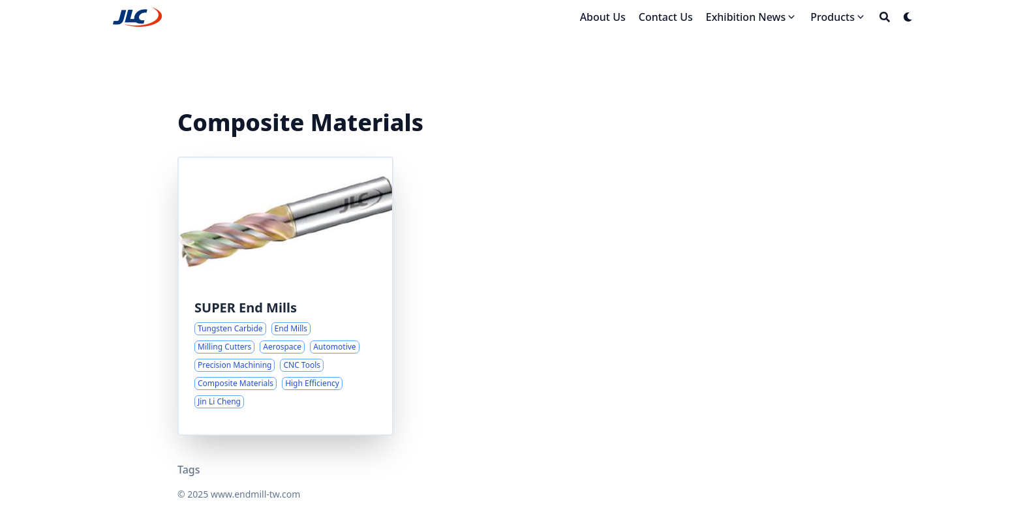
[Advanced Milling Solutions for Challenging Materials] (285, 296)
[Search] (884, 17)
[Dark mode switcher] (908, 17)
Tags (188, 469)
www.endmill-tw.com (255, 494)
